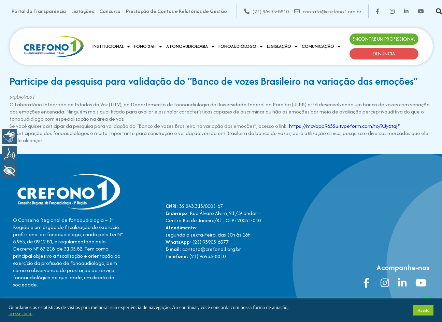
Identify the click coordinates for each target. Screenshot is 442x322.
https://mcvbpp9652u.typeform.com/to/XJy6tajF (344, 126)
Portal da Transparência (39, 11)
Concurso (109, 11)
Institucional (111, 46)
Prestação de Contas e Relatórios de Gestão (176, 11)
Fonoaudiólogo (240, 46)
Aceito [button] (423, 310)
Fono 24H (148, 46)
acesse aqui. (20, 313)
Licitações (82, 11)
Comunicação (321, 46)
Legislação (282, 46)
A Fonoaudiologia (190, 46)
